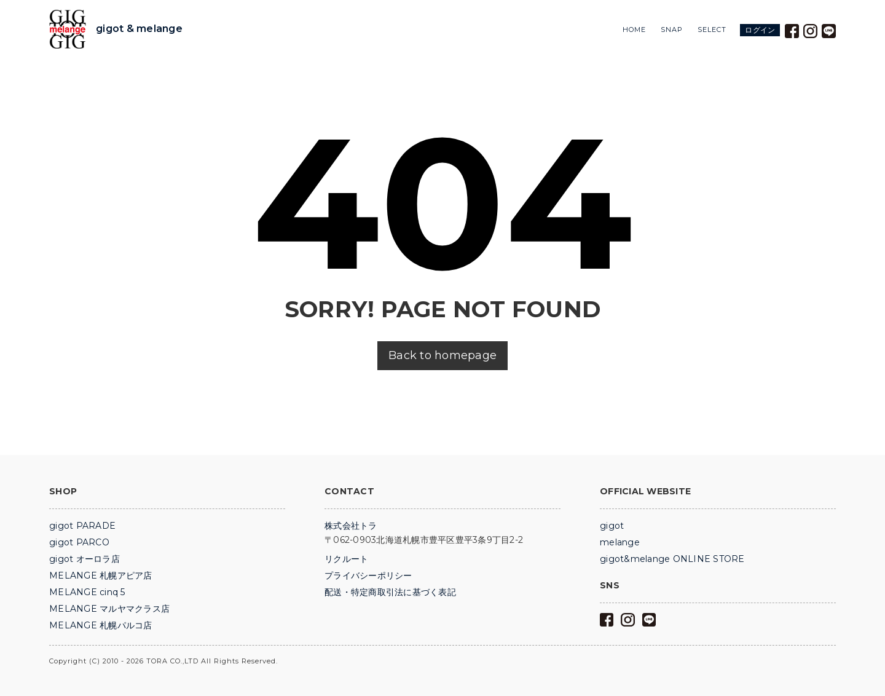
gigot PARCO (79, 542)
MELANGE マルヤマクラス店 (109, 608)
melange (620, 542)
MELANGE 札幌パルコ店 (100, 625)
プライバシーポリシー (368, 575)
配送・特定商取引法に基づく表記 (390, 592)
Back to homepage (442, 355)
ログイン (760, 29)
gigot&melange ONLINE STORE (672, 558)
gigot (612, 525)
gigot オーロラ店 (84, 558)
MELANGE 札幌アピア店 (100, 575)
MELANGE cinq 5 (87, 592)
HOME (634, 29)
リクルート (346, 558)
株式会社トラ (350, 525)
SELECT (712, 29)
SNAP (672, 29)
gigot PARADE (82, 525)
